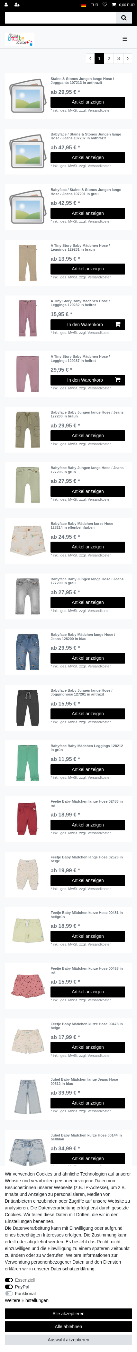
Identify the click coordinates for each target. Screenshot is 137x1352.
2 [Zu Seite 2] (109, 58)
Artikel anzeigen (88, 102)
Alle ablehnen (68, 1326)
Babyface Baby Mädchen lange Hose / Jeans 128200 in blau (82, 636)
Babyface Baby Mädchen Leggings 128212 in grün (86, 748)
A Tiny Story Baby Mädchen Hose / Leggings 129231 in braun (80, 247)
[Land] (83, 5)
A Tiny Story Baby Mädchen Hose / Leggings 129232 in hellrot (80, 303)
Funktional (25, 1293)
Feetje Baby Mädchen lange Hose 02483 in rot (86, 803)
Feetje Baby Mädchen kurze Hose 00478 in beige (86, 1026)
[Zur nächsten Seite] (127, 58)
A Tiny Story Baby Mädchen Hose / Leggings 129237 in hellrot (80, 358)
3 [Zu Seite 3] (118, 58)
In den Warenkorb (93, 324)
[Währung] (94, 5)
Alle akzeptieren (68, 1313)
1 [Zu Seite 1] (99, 58)
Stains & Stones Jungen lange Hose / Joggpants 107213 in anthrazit (82, 81)
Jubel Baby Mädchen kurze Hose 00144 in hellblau (86, 1137)
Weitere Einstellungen (27, 1300)
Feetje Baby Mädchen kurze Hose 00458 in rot (86, 970)
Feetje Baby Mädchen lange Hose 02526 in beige (86, 859)
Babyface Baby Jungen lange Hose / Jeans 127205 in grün (86, 470)
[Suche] (124, 18)
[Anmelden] (6, 5)
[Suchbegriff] (60, 18)
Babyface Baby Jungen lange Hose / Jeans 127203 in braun (86, 414)
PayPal (22, 1286)
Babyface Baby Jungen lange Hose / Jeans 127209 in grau (86, 581)
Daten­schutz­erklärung (72, 1268)
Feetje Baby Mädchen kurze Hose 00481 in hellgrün (86, 914)
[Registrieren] (17, 5)
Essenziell (25, 1280)
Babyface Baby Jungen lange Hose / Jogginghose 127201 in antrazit (81, 692)
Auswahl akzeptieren (68, 1339)
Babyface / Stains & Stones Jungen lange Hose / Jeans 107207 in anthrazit (85, 136)
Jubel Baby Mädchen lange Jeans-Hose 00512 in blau (84, 1081)
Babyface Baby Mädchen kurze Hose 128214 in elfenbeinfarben (81, 525)
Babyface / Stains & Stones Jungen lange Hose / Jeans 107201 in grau (85, 191)
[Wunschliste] (104, 5)
